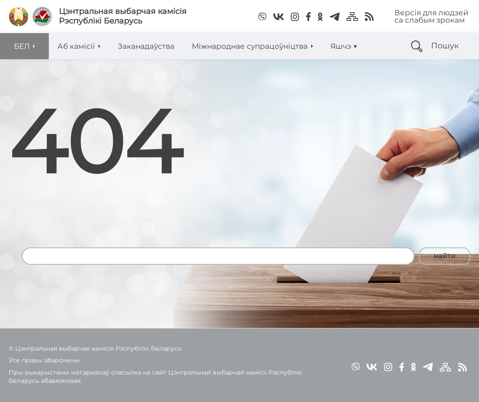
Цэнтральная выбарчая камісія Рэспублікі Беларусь (123, 16)
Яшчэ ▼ (343, 46)
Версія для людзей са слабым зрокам (431, 16)
